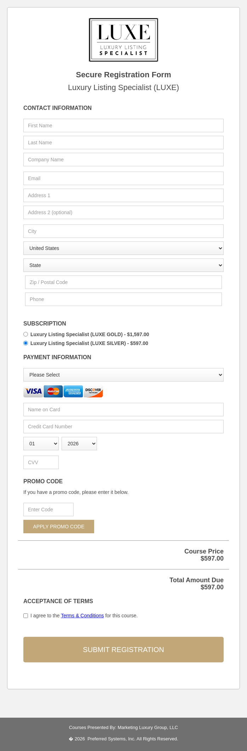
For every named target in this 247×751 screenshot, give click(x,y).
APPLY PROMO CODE (59, 526)
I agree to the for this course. (84, 615)
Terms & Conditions (82, 615)
